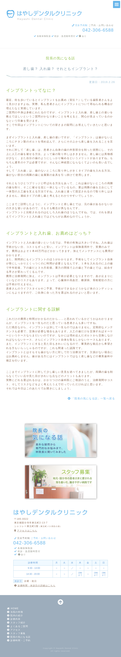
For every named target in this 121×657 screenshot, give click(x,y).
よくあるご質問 (17, 626)
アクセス (13, 630)
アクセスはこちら (25, 530)
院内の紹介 (14, 615)
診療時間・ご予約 (18, 640)
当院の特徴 (14, 612)
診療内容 (13, 619)
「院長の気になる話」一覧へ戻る (91, 398)
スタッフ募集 (16, 633)
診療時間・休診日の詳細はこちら (34, 585)
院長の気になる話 (18, 637)
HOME (12, 608)
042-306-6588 (98, 30)
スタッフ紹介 (16, 622)
